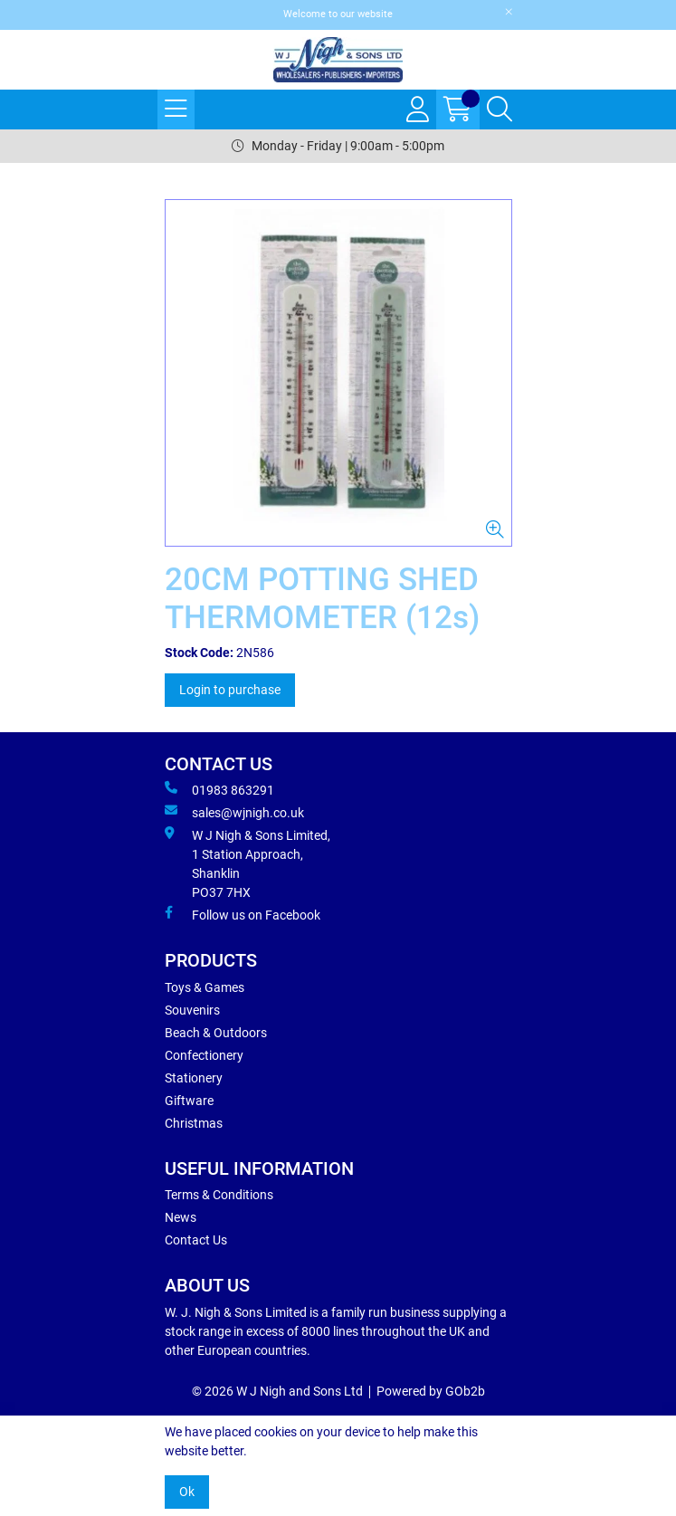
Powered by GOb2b (430, 1391)
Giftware (189, 1100)
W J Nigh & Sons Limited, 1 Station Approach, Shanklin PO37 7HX (247, 863)
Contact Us (196, 1240)
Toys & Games (204, 987)
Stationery (194, 1078)
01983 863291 (219, 789)
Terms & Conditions (219, 1194)
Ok (187, 1491)
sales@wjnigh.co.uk (234, 812)
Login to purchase (230, 689)
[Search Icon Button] (499, 109)
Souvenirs (192, 1010)
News (180, 1217)
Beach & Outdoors (216, 1032)
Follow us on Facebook (242, 914)
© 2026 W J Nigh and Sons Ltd (277, 1391)
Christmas (194, 1123)
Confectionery (204, 1055)
